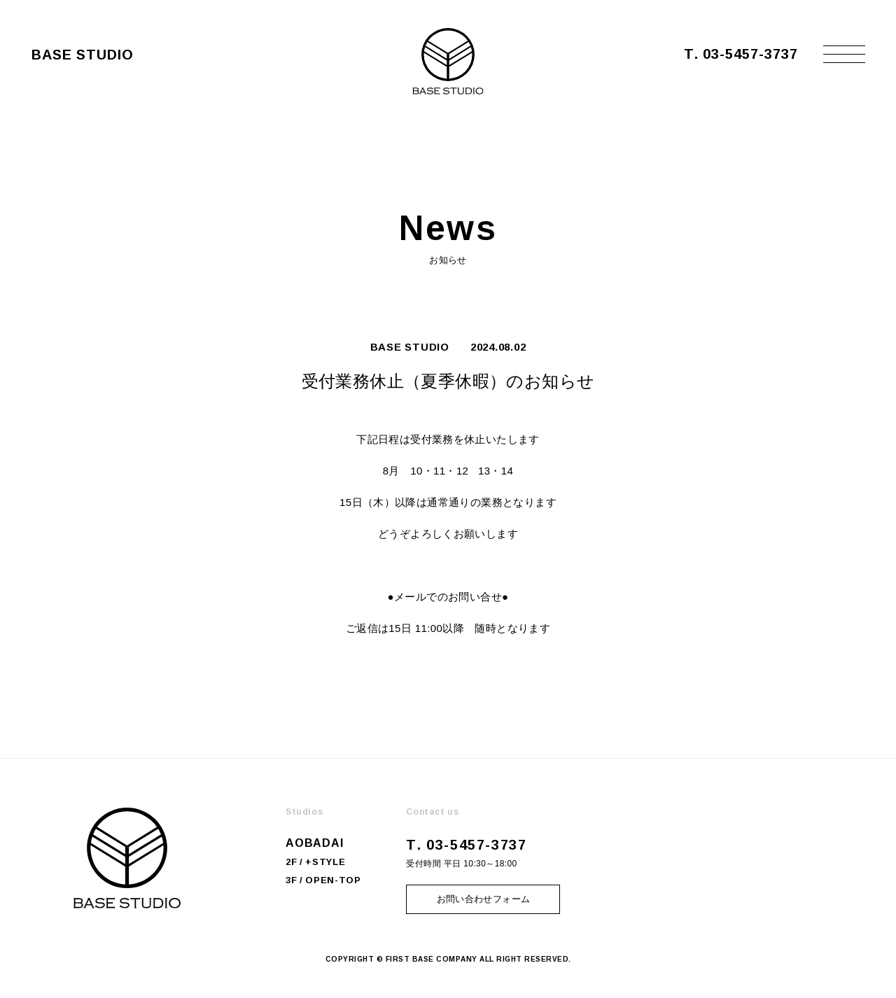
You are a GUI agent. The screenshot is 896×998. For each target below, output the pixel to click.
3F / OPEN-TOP (323, 879)
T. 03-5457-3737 (741, 53)
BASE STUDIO (409, 347)
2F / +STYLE (315, 861)
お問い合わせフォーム (484, 899)
